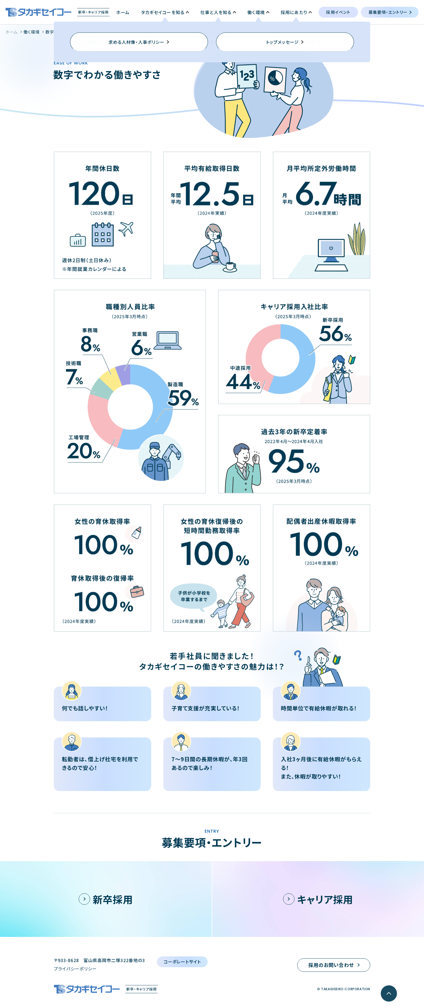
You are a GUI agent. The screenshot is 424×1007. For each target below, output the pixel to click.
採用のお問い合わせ (331, 964)
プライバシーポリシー (75, 968)
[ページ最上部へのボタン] (389, 993)
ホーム (11, 32)
